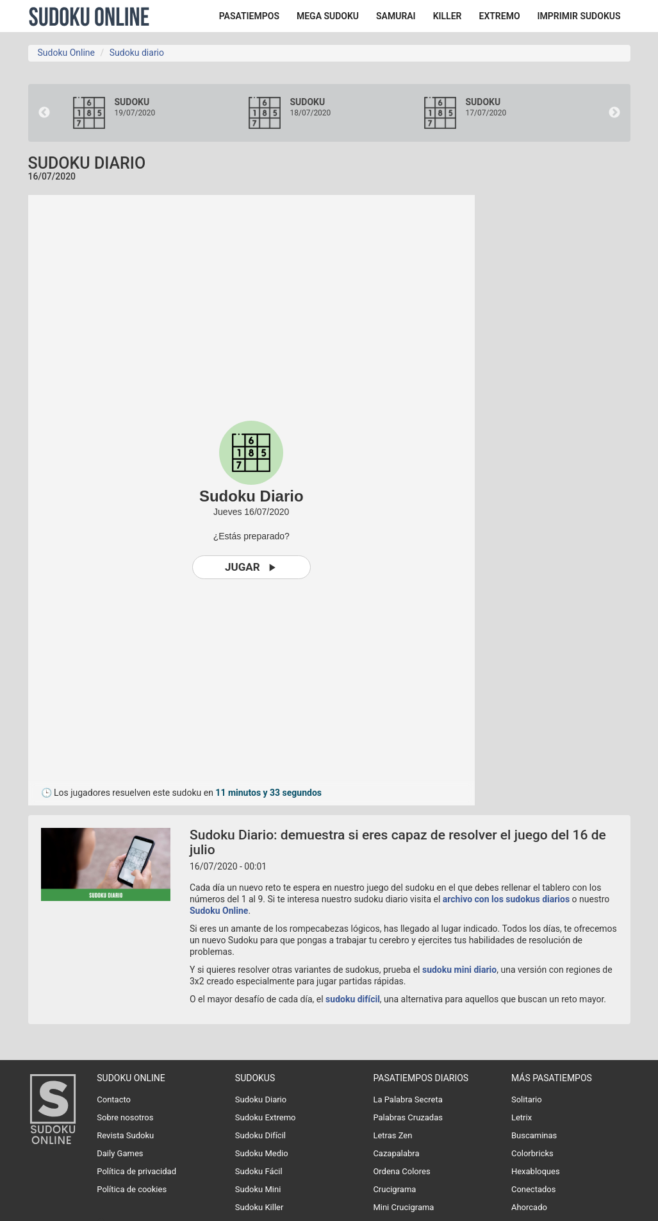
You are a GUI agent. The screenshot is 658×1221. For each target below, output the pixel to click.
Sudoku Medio (261, 1153)
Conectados (533, 1189)
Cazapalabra (396, 1153)
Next (614, 112)
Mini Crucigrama (403, 1207)
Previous (44, 112)
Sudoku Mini (258, 1189)
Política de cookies (132, 1189)
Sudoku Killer (259, 1207)
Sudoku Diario (260, 1099)
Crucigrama (394, 1189)
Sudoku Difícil (260, 1135)
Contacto (114, 1099)
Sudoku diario (137, 52)
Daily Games (120, 1153)
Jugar (251, 567)
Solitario (526, 1099)
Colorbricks (532, 1153)
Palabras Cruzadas (408, 1117)
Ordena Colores (401, 1171)
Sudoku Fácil (259, 1171)
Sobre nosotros (125, 1117)
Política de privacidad (136, 1171)
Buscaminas (534, 1135)
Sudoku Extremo (265, 1117)
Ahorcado (529, 1207)
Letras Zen (392, 1135)
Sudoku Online (89, 16)
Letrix (521, 1117)
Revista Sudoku (125, 1135)
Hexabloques (535, 1171)
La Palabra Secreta (407, 1099)
